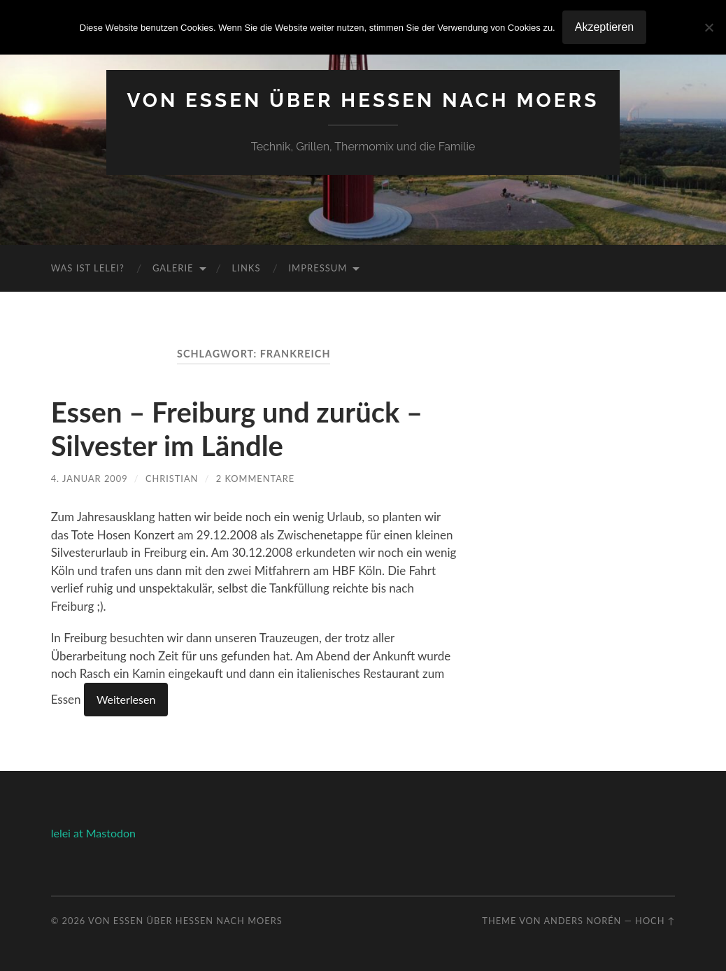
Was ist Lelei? (87, 268)
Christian (171, 478)
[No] (709, 27)
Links (246, 268)
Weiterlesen (126, 699)
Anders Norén (582, 920)
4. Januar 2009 (89, 478)
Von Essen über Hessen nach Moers (363, 100)
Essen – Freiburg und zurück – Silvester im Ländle (237, 428)
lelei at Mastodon (93, 832)
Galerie (173, 268)
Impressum (317, 268)
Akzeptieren (604, 27)
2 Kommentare (255, 478)
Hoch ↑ (655, 920)
